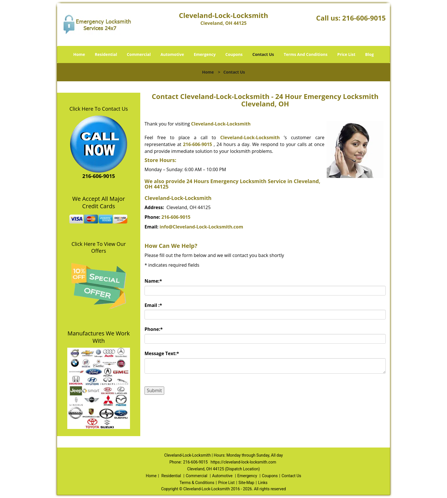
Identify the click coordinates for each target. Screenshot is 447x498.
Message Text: (162, 353)
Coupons (234, 54)
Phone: (154, 329)
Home (79, 54)
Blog (369, 54)
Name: (153, 281)
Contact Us (263, 54)
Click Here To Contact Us (98, 108)
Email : (153, 305)
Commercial (139, 54)
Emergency (205, 54)
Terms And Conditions (306, 54)
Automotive (172, 54)
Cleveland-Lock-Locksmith (221, 124)
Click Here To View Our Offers (99, 247)
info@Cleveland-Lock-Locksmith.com (201, 227)
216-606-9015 (364, 18)
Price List (346, 54)
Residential (106, 54)
